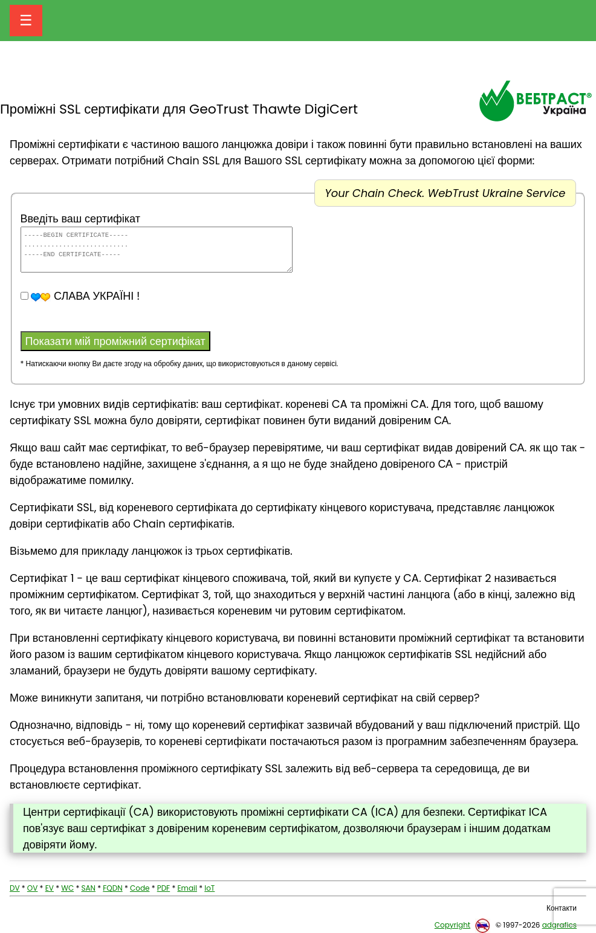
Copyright (452, 925)
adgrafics (559, 925)
